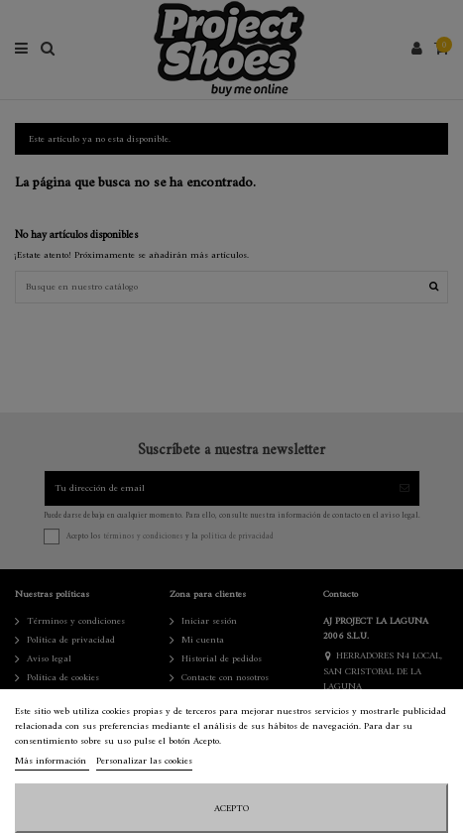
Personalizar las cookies (144, 761)
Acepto (231, 808)
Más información (52, 761)
